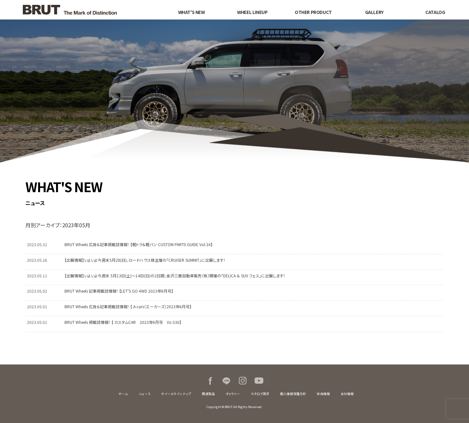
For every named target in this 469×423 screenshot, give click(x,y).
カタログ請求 (260, 393)
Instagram (242, 381)
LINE (226, 381)
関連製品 (208, 393)
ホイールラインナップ (176, 393)
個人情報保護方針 (293, 393)
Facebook (210, 381)
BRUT (85, 10)
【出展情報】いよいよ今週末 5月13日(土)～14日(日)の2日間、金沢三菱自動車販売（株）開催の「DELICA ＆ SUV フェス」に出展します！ (174, 275)
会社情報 (347, 393)
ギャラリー (233, 393)
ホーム (123, 393)
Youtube (259, 381)
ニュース (144, 393)
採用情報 (323, 393)
